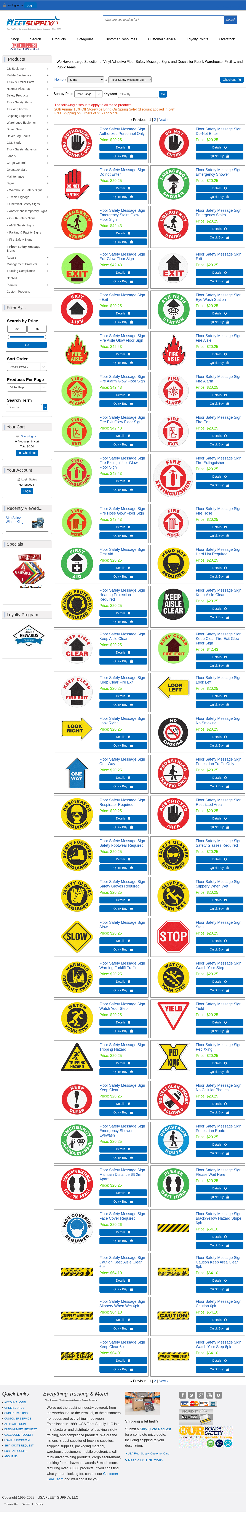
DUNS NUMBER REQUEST (20, 1429)
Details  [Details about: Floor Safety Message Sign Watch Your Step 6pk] (219, 1360)
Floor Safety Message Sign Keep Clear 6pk (122, 1344)
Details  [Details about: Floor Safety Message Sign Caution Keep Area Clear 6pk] (219, 1280)
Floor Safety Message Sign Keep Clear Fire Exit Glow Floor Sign (218, 638)
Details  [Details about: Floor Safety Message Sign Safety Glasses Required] (219, 859)
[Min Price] (17, 329)
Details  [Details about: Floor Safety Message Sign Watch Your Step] (123, 1022)
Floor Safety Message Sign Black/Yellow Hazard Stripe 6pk (218, 1218)
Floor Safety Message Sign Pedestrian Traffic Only (218, 761)
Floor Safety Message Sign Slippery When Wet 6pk (122, 1303)
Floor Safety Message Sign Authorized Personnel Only (122, 131)
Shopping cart (29, 436)
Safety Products (17, 95)
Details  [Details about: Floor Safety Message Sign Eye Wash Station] (219, 313)
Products (59, 39)
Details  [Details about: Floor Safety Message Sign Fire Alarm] (219, 394)
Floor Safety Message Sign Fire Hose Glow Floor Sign (122, 511)
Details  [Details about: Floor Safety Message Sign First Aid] (123, 567)
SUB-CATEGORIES (15, 1451)
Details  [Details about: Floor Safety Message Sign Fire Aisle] (219, 354)
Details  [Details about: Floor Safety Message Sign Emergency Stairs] (219, 228)
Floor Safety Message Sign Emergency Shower (218, 172)
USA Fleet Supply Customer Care (148, 1453)
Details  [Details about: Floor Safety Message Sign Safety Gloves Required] (123, 900)
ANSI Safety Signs (21, 225)
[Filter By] (138, 94)
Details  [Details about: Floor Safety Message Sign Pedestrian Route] (219, 1144)
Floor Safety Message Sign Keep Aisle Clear (122, 636)
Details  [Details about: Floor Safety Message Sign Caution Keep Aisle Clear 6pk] (123, 1280)
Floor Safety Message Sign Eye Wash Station (218, 297)
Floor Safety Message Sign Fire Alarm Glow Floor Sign (122, 378)
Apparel (12, 257)
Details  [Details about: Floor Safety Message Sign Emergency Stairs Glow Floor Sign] (123, 233)
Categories (85, 39)
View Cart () (229, 7)
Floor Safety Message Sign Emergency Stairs (218, 212)
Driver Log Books (18, 136)
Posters (12, 284)
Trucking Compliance (21, 271)
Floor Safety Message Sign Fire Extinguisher (218, 460)
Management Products (22, 264)
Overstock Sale (17, 169)
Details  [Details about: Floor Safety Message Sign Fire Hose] (219, 527)
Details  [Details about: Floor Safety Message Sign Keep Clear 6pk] (123, 1360)
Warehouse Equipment (22, 122)
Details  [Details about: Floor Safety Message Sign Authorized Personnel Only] (123, 147)
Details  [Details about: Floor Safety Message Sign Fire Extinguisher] (219, 476)
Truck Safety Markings (22, 149)
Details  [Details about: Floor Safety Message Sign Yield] (219, 1022)
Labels (11, 156)
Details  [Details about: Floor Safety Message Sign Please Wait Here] (219, 1188)
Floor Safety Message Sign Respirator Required (122, 802)
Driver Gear (14, 129)
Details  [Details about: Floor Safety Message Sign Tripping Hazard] (123, 1063)
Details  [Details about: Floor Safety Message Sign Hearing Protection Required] (123, 613)
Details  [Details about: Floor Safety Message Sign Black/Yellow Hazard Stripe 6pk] (219, 1236)
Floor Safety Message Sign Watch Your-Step (218, 965)
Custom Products (18, 291)
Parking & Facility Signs (25, 232)
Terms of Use (11, 1504)
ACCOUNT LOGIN (15, 1402)
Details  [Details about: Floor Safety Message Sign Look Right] (123, 736)
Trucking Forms (17, 109)
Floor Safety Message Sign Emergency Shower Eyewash (122, 1130)
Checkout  (232, 79)
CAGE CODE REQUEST (18, 1434)
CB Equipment (16, 68)
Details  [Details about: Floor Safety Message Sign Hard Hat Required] (219, 567)
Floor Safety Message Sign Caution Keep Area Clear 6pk (218, 1262)
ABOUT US (11, 1456)
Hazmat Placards (18, 88)
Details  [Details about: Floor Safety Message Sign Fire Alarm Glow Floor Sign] (123, 394)
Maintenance (15, 176)
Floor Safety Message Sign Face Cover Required (122, 1216)
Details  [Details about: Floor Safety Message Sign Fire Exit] (219, 435)
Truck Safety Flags (19, 102)
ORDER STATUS (14, 1407)
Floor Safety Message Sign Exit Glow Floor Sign (122, 256)
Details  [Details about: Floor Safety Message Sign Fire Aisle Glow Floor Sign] (123, 354)
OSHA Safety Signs (22, 218)
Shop (15, 39)
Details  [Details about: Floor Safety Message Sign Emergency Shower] (219, 188)
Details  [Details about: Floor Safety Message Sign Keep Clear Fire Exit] (123, 696)
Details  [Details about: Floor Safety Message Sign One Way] (123, 777)
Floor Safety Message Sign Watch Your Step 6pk (218, 1344)
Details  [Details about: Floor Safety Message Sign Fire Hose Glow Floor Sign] (123, 527)
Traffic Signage (19, 197)
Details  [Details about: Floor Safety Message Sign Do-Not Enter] (219, 147)
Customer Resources (121, 39)
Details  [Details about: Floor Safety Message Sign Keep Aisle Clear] (123, 652)
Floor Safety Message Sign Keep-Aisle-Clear (218, 592)
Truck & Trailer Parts (20, 82)
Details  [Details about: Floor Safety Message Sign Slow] (123, 940)
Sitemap (26, 1504)
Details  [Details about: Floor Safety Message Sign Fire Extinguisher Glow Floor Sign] (123, 481)
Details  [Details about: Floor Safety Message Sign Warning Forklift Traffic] (123, 981)
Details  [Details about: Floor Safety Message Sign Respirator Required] (123, 818)
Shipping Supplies (19, 116)
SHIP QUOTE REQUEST (19, 1445)
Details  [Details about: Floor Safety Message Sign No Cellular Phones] (219, 1103)
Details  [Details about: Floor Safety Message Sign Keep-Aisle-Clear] (219, 608)
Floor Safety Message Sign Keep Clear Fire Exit (122, 680)
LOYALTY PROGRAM (17, 1440)
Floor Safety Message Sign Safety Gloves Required (122, 884)
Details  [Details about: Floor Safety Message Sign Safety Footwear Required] (123, 859)
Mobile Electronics (19, 75)
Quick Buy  (123, 156)
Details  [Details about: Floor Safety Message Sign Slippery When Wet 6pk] (123, 1319)
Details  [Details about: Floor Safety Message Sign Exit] (219, 272)
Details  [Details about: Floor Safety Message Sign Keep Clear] (123, 1103)
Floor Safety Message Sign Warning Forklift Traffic (122, 965)
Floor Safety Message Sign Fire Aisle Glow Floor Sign (122, 338)
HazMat (12, 277)
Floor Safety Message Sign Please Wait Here (218, 1172)
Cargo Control (16, 162)
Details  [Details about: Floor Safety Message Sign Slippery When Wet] (219, 900)
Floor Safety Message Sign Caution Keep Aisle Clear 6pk (122, 1262)
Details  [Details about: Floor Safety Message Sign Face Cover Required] (123, 1232)
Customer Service (162, 39)
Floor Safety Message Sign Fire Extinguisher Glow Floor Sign (122, 462)
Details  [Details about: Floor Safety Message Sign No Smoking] (219, 736)
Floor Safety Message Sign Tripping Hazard (122, 1047)
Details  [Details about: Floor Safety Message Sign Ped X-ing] (219, 1063)
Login (30, 5)
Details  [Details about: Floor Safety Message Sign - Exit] (123, 313)
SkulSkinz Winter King (15, 520)
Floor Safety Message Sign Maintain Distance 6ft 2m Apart (122, 1174)
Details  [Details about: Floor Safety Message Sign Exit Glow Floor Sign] (123, 272)
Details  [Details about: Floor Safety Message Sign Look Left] (219, 696)
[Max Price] (37, 329)
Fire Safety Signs (20, 239)
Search (35, 39)
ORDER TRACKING (16, 1413)
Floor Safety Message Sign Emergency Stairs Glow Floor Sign (122, 215)
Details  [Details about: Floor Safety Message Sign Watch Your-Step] (219, 981)
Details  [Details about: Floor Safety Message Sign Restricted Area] (219, 818)
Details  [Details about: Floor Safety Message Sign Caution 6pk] (219, 1319)
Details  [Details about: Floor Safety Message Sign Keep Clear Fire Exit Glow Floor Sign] (219, 656)
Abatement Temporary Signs (28, 211)
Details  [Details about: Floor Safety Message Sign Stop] (219, 940)
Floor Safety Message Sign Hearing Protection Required (122, 595)
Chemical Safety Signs (24, 204)
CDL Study (14, 142)
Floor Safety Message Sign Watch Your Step (122, 1006)
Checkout (27, 452)
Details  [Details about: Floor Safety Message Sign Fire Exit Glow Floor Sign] (123, 435)
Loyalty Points (197, 39)
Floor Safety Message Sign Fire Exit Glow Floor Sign (122, 419)
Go (163, 94)
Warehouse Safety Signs (26, 190)
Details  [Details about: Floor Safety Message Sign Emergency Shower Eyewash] (123, 1149)
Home (59, 79)
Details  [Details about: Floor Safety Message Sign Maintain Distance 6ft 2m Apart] (123, 1192)
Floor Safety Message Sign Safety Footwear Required (122, 843)
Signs (10, 183)
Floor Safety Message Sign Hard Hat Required (218, 551)
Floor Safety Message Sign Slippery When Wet (218, 884)
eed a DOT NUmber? (147, 1460)
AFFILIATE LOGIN (15, 1424)
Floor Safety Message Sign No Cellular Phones (218, 1087)
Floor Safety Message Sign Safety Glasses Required (218, 843)
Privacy (39, 1504)
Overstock (227, 39)
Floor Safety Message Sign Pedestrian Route (218, 1128)
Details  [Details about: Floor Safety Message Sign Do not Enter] (123, 188)
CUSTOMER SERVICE (17, 1418)
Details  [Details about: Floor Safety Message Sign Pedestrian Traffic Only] (219, 777)
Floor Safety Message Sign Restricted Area (218, 802)
